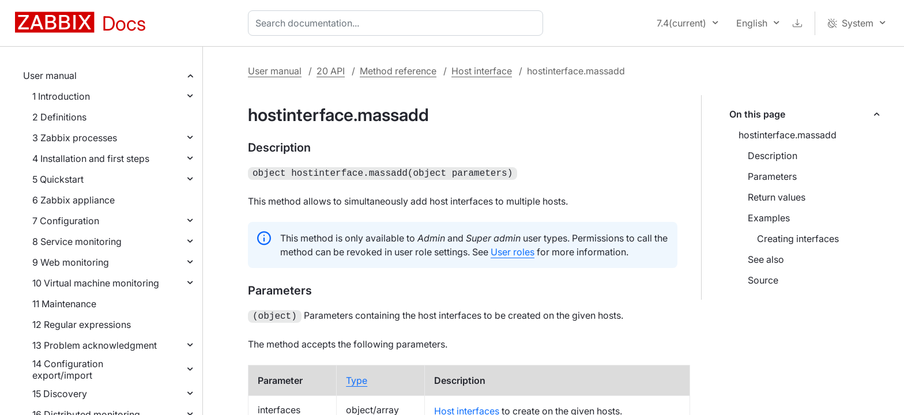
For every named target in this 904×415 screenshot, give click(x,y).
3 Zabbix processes (74, 138)
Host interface (481, 71)
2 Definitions (59, 117)
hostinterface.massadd (788, 135)
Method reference (398, 71)
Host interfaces (466, 408)
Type (356, 378)
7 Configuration (65, 221)
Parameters (772, 176)
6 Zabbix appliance (73, 200)
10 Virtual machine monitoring (95, 283)
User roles (512, 250)
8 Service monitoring (77, 241)
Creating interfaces (798, 238)
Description (772, 155)
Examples (769, 218)
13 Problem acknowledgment (94, 345)
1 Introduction (61, 96)
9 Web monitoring (70, 262)
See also (766, 259)
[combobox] (398, 23)
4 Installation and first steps (90, 158)
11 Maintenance (64, 304)
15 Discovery (59, 393)
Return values (776, 197)
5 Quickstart (58, 179)
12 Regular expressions (81, 324)
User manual (50, 75)
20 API (331, 71)
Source (763, 280)
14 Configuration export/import (67, 369)
